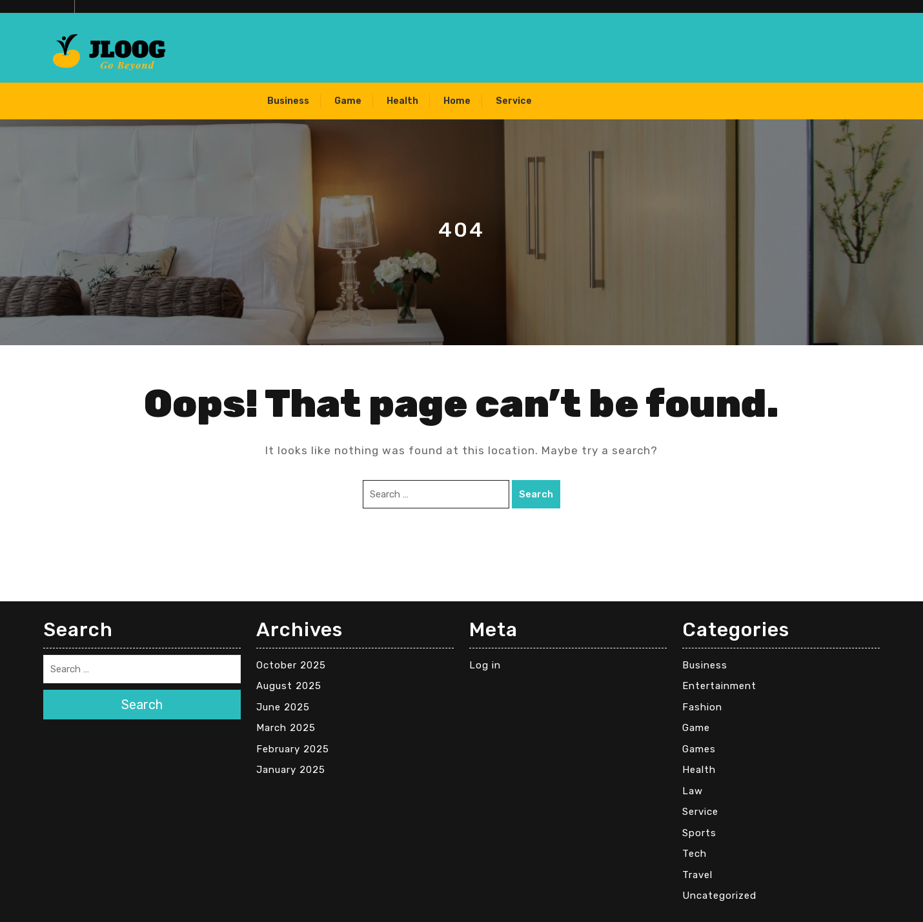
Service (514, 100)
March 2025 (286, 728)
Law (692, 791)
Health (402, 100)
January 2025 (290, 770)
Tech (694, 853)
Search (536, 494)
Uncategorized (719, 895)
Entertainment (719, 686)
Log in (485, 665)
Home (457, 100)
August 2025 (288, 686)
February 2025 (292, 749)
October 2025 (291, 665)
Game (347, 100)
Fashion (702, 707)
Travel (697, 875)
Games (699, 749)
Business (288, 100)
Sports (699, 833)
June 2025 (283, 707)
